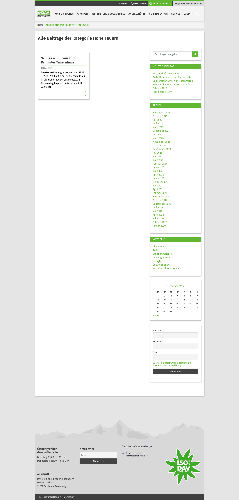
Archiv (156, 250)
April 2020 (158, 214)
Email (155, 352)
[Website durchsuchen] (172, 54)
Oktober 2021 (160, 182)
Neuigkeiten (159, 261)
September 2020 (162, 203)
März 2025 (158, 127)
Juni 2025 (158, 123)
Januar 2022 (159, 178)
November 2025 (161, 112)
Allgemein (158, 246)
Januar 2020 (159, 225)
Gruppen (82, 13)
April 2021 (158, 189)
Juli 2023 (157, 152)
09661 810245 (138, 3)
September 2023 (162, 149)
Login (187, 13)
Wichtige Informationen (166, 268)
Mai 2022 (157, 171)
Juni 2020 (158, 207)
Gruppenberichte (162, 253)
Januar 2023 (159, 167)
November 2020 (161, 196)
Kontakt (123, 3)
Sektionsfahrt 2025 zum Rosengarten (173, 80)
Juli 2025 (157, 119)
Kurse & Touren (64, 13)
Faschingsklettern (162, 91)
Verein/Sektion (158, 13)
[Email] (98, 455)
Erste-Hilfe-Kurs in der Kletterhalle (172, 77)
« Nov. (156, 315)
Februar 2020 (160, 222)
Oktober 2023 (160, 145)
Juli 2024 (157, 134)
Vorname (157, 330)
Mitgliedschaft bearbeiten (188, 3)
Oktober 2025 (160, 116)
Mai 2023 (157, 156)
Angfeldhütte (136, 13)
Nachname (158, 341)
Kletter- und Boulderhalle (108, 13)
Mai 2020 (157, 211)
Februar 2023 (160, 163)
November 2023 (161, 141)
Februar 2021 (160, 192)
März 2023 (158, 160)
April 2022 (158, 174)
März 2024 (158, 138)
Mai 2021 (157, 185)
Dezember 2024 (161, 130)
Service (175, 13)
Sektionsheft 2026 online (166, 73)
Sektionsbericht (161, 264)
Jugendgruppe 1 (161, 257)
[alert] (141, 454)
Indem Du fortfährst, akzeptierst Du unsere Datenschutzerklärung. (172, 364)
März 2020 (158, 218)
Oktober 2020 (160, 200)
